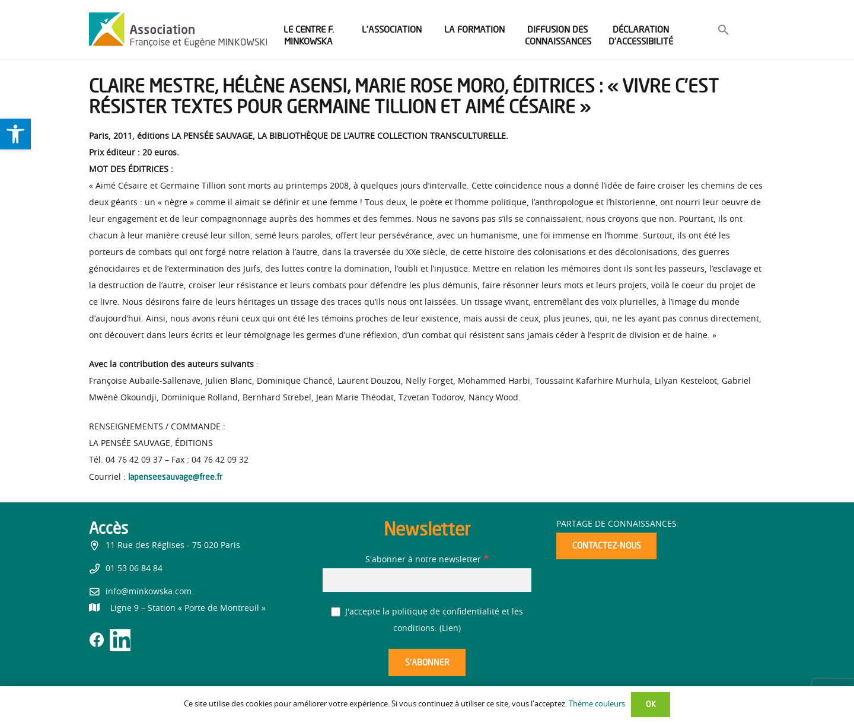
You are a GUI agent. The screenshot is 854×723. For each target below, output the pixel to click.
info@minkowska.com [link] (149, 592)
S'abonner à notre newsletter (427, 560)
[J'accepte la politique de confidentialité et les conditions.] (336, 612)
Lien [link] (450, 629)
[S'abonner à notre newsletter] (427, 579)
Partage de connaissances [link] (616, 524)
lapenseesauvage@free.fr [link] (175, 477)
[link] (15, 134)
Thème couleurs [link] (597, 704)
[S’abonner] (427, 663)
